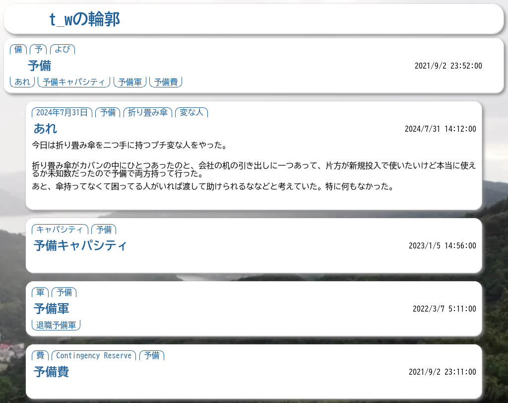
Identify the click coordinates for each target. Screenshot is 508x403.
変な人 (191, 112)
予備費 (166, 82)
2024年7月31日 (62, 112)
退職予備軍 (56, 325)
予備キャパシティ (74, 82)
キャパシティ (60, 230)
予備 (39, 66)
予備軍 (130, 82)
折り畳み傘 (148, 112)
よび (62, 49)
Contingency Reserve (93, 355)
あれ (22, 82)
